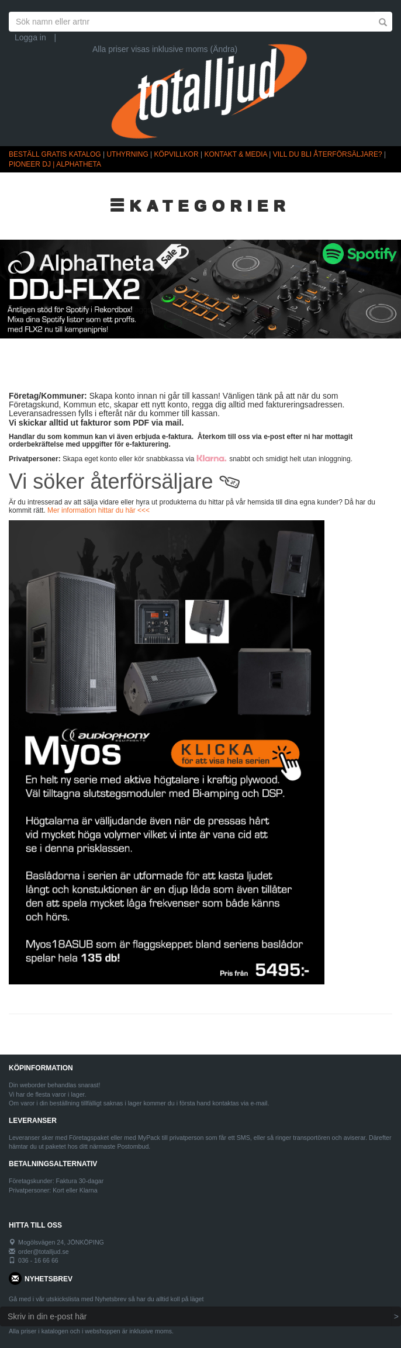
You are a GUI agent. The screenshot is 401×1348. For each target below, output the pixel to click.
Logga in (30, 37)
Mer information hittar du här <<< (98, 510)
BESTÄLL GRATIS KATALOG (55, 154)
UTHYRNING (127, 154)
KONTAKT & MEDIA (235, 154)
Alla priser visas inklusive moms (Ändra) (164, 49)
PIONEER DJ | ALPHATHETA (55, 164)
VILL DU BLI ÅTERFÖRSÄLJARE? (327, 154)
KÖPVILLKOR (176, 154)
